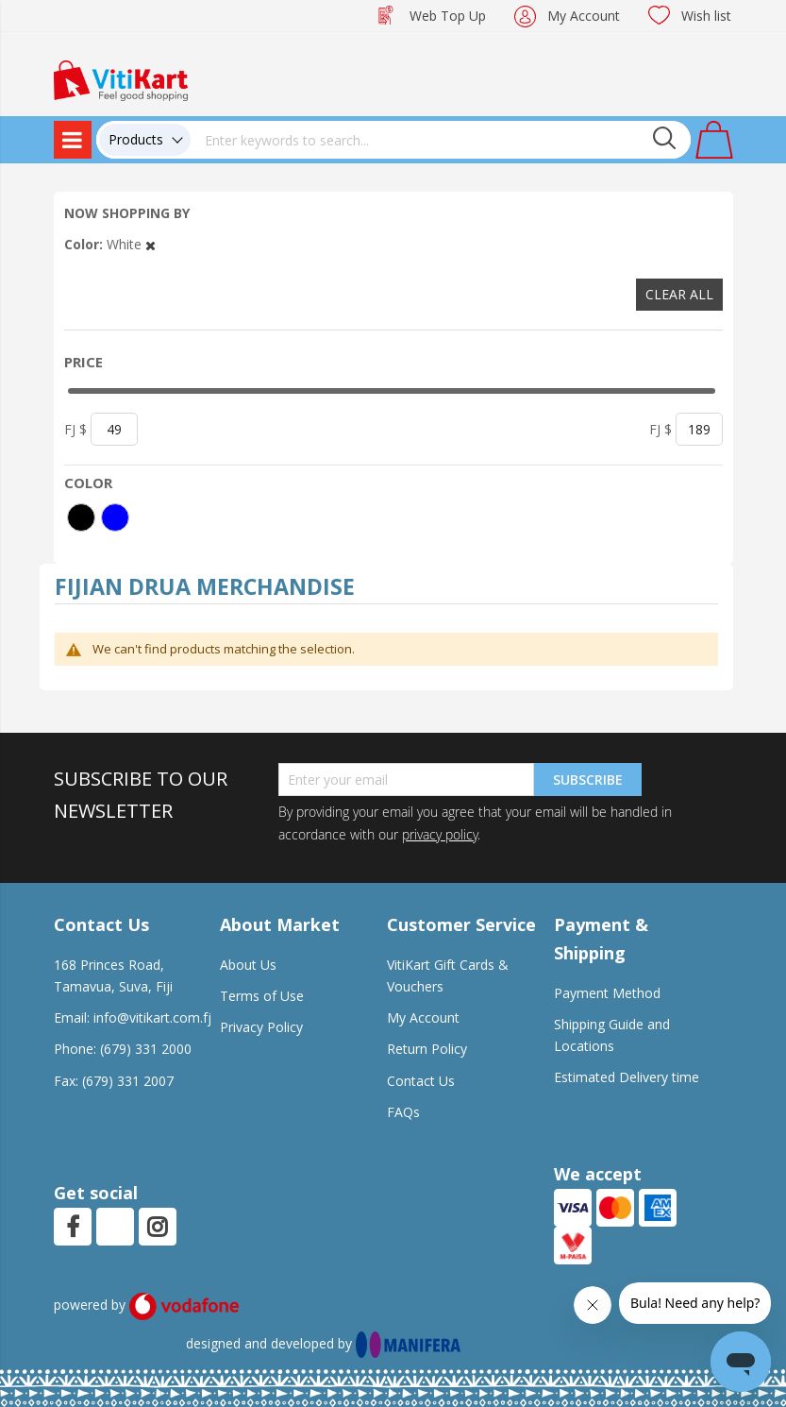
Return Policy (427, 1049)
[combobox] (441, 140)
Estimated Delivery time (626, 1077)
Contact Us (421, 1081)
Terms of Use (262, 996)
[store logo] (121, 79)
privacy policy (439, 834)
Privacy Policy (261, 1027)
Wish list (706, 16)
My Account (583, 16)
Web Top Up (448, 16)
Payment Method (607, 993)
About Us (248, 965)
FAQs (403, 1112)
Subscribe (588, 779)
